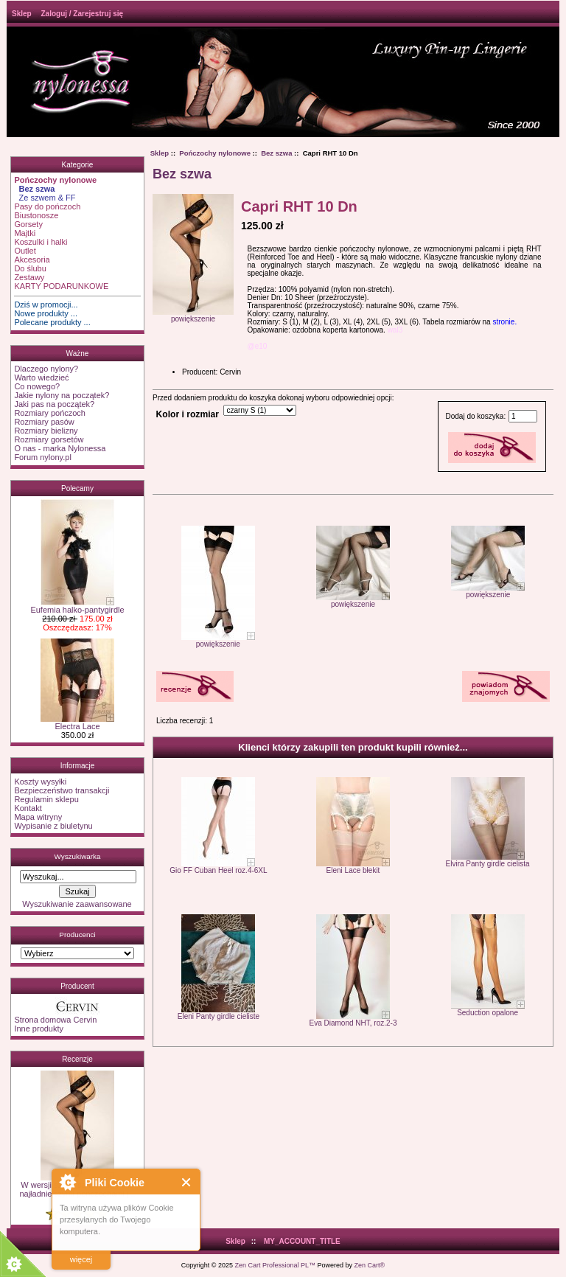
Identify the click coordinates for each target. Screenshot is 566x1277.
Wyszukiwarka (77, 856)
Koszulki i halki (40, 241)
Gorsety (28, 224)
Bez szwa (276, 153)
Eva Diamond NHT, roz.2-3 (353, 1023)
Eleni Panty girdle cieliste (218, 1016)
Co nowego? (37, 386)
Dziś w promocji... (45, 304)
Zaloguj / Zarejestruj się (82, 14)
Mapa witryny (38, 817)
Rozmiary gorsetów (48, 439)
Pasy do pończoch (47, 206)
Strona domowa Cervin (55, 1019)
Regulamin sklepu (46, 799)
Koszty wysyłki (40, 781)
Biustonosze (36, 215)
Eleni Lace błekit (353, 870)
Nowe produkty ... (45, 313)
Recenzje (77, 1059)
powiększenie (218, 640)
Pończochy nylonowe (215, 153)
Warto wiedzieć (41, 377)
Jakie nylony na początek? (61, 395)
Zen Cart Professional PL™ (274, 1265)
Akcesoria (31, 259)
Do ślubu (30, 268)
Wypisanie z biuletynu (53, 825)
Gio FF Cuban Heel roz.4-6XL (218, 870)
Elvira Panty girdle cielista (488, 864)
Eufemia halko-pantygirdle (77, 606)
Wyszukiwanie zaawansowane (76, 904)
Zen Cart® (369, 1265)
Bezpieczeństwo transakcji (61, 790)
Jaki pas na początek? (54, 404)
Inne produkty (38, 1028)
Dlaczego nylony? (46, 368)
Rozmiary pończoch (49, 412)
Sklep (22, 14)
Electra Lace (77, 722)
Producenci (77, 934)
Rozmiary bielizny (45, 430)
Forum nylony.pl (42, 457)
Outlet (24, 250)
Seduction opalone (487, 1013)
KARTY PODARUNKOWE (61, 286)
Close (187, 1182)
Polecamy (77, 488)
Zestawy (29, 277)
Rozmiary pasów (44, 421)
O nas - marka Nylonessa (59, 448)
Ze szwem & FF (44, 197)
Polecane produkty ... (52, 322)
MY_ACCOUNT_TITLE (302, 1241)
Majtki (24, 233)
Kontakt (27, 808)
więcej (81, 1259)
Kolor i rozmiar (187, 414)
